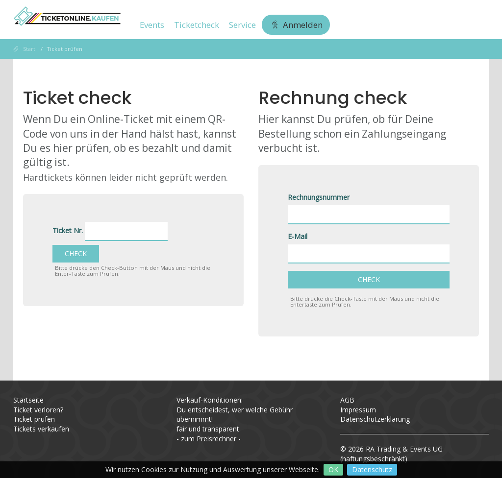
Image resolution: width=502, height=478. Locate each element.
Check (76, 253)
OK (333, 469)
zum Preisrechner (208, 438)
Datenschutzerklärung (375, 419)
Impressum (358, 409)
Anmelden (296, 24)
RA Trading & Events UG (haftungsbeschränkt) (391, 453)
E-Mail (297, 236)
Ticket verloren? (38, 409)
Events (152, 24)
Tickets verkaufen (41, 428)
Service (242, 24)
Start (29, 48)
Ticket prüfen (34, 419)
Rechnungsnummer (319, 197)
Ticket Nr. (67, 230)
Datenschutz (372, 469)
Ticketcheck (196, 24)
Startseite (28, 400)
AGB (347, 400)
